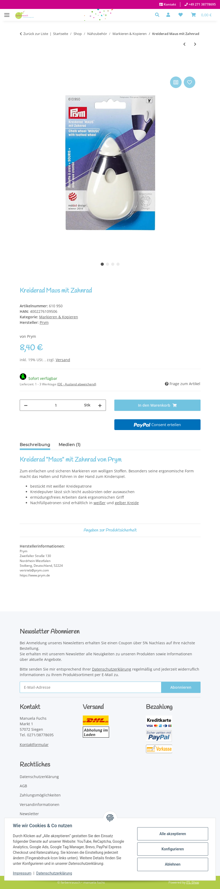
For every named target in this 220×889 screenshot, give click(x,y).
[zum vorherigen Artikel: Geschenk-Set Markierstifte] (184, 44)
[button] (158, 14)
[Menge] (55, 405)
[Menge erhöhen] (100, 405)
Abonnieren (180, 687)
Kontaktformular (34, 744)
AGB (23, 785)
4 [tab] (118, 264)
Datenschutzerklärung (54, 873)
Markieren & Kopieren (58, 316)
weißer (100, 502)
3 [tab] (112, 264)
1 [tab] (102, 264)
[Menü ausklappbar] (6, 12)
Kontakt (169, 4)
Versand (63, 359)
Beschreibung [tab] (35, 444)
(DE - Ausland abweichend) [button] (76, 384)
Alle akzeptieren (172, 834)
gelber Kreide (127, 502)
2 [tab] (107, 264)
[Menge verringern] (26, 405)
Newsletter (29, 813)
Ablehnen (172, 864)
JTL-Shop (192, 882)
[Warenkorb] (201, 14)
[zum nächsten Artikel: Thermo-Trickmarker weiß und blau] (195, 44)
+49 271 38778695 (202, 4)
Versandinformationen (39, 804)
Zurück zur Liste (35, 33)
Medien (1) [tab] (70, 444)
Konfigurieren (172, 849)
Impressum (22, 873)
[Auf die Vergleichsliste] (176, 82)
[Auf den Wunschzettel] (189, 82)
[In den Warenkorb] (24, 69)
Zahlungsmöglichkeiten (40, 795)
